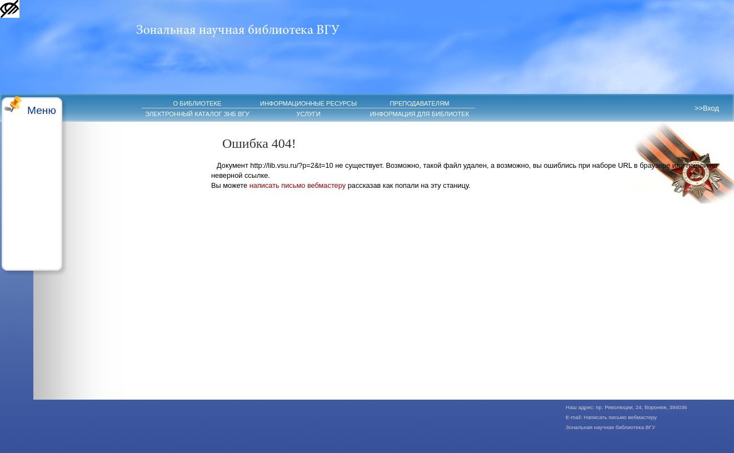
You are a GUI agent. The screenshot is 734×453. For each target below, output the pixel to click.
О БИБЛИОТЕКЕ (197, 103)
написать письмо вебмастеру (297, 185)
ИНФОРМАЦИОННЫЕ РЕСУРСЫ (308, 103)
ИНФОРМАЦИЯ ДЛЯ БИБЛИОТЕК (420, 114)
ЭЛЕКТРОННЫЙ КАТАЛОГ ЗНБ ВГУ (197, 114)
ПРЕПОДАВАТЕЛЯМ (419, 103)
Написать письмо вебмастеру (620, 417)
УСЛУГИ (308, 114)
